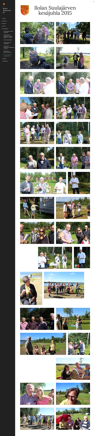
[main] (55, 10)
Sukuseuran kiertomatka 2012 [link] (8, 51)
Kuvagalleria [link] (5, 28)
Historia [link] (4, 23)
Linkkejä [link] (4, 58)
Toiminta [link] (4, 21)
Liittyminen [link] (5, 61)
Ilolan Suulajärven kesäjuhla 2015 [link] (8, 55)
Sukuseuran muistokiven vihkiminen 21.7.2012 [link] (9, 47)
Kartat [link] (4, 26)
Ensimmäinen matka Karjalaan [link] (8, 32)
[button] (93, 1)
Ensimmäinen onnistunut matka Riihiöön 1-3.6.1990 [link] (8, 36)
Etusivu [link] (4, 18)
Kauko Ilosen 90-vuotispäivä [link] (8, 43)
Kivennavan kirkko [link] (8, 39)
